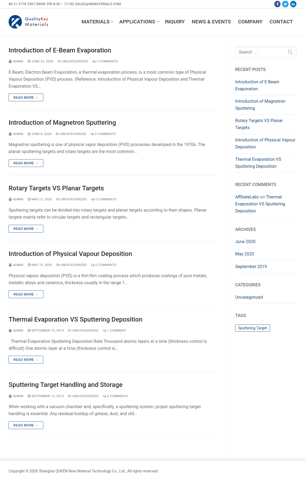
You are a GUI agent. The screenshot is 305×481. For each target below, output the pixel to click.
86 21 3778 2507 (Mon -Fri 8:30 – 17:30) (41, 4)
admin (16, 61)
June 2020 (245, 241)
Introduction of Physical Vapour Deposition (70, 254)
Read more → (25, 97)
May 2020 (244, 253)
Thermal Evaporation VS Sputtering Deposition (75, 319)
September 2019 (251, 266)
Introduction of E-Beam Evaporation (60, 50)
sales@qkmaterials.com (98, 4)
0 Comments (105, 61)
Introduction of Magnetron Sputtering (62, 122)
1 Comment (114, 330)
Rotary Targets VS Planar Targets (56, 188)
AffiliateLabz (247, 196)
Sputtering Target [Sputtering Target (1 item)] (252, 328)
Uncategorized (73, 61)
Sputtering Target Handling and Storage (65, 385)
